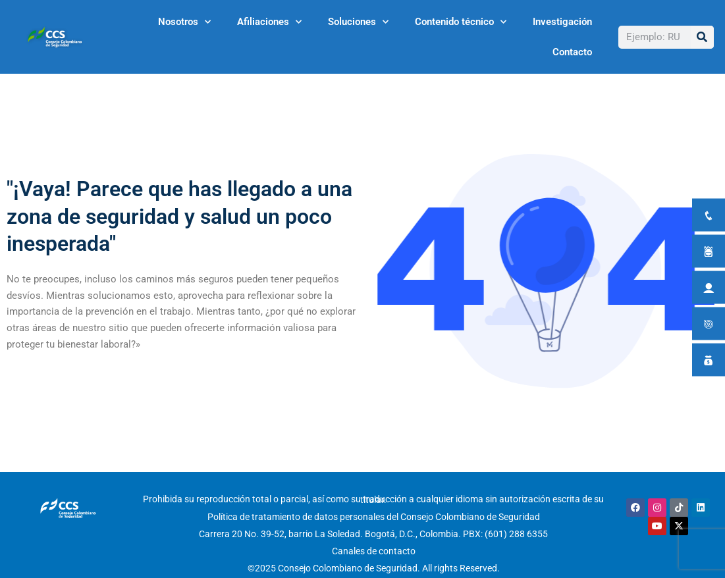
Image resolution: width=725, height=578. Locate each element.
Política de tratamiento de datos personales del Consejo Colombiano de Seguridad (373, 517)
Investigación (562, 22)
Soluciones (358, 22)
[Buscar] (702, 37)
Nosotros (184, 22)
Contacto (572, 52)
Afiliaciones (269, 22)
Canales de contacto (374, 551)
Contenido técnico (460, 22)
